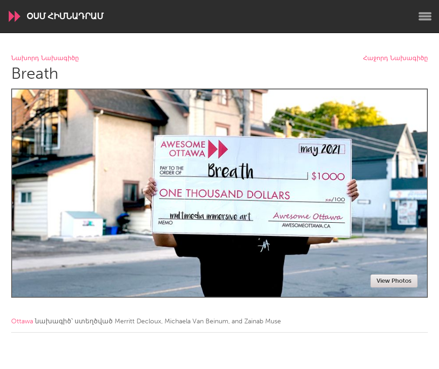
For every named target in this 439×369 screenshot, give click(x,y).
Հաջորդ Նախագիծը (395, 58)
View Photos (394, 280)
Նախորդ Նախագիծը (45, 58)
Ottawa (22, 321)
